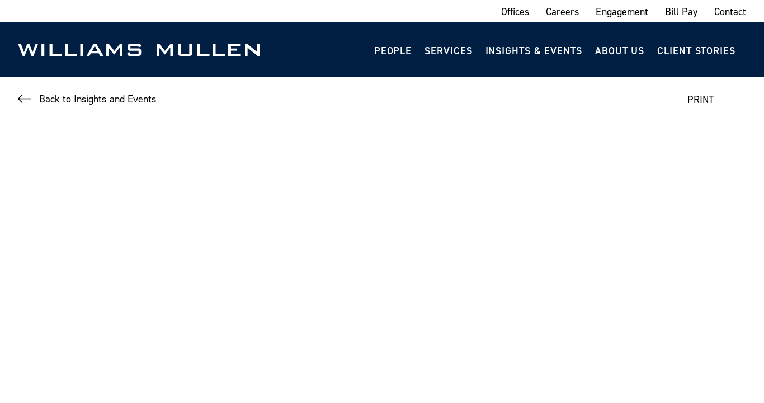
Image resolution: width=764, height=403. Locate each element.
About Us (619, 50)
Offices (515, 11)
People (393, 50)
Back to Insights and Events (97, 99)
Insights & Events (533, 50)
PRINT (700, 99)
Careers (562, 11)
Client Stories (696, 50)
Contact (730, 11)
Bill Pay (681, 11)
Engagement (622, 11)
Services (448, 50)
